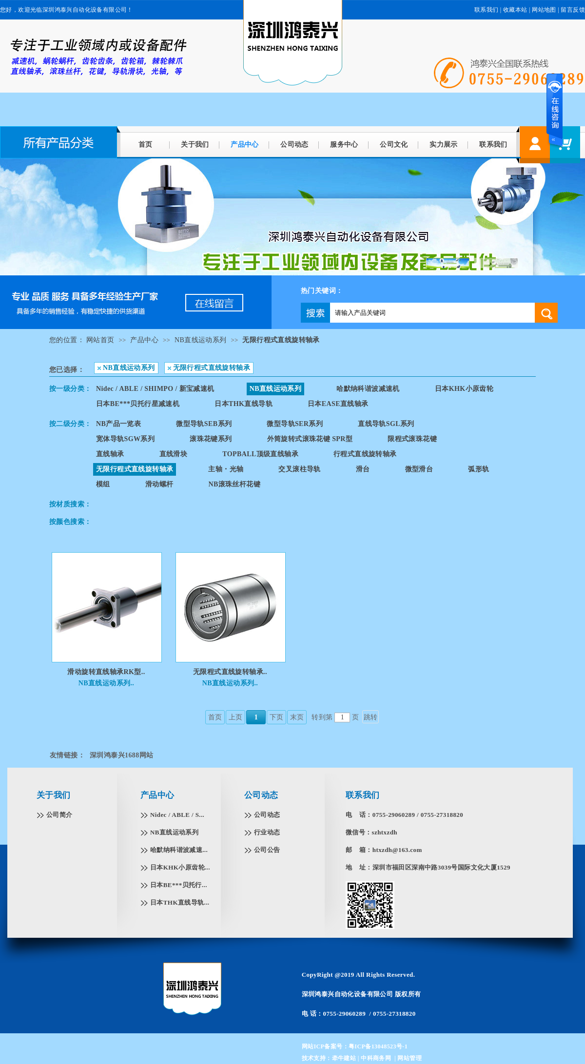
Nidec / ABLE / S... (177, 814)
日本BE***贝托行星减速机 (137, 403)
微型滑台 (419, 469)
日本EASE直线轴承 (338, 403)
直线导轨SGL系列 (386, 423)
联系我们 (486, 9)
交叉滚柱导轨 (299, 469)
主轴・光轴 (225, 469)
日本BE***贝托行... (178, 885)
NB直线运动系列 (201, 340)
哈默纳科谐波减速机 (368, 388)
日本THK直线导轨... (179, 902)
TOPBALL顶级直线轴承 (260, 454)
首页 (145, 144)
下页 (277, 717)
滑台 (363, 469)
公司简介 (59, 814)
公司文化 (394, 144)
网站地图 (544, 9)
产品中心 (245, 144)
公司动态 (294, 144)
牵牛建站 (344, 1058)
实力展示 (443, 144)
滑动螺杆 (159, 484)
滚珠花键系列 (211, 439)
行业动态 (267, 832)
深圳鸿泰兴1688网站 (121, 755)
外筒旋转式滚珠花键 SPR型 (310, 439)
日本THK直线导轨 (243, 403)
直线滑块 (173, 454)
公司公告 (267, 849)
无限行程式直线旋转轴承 (280, 340)
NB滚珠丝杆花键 (234, 484)
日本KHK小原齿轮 (464, 388)
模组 (103, 484)
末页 (297, 717)
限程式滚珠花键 (412, 439)
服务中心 (344, 144)
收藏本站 (515, 9)
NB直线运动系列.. (106, 683)
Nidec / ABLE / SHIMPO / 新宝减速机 (155, 388)
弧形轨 (478, 469)
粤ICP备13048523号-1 (378, 1046)
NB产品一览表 (118, 423)
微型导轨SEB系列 (204, 423)
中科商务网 (376, 1058)
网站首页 (100, 340)
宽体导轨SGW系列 (125, 439)
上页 (236, 717)
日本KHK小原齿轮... (180, 867)
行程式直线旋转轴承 (365, 454)
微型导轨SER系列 (295, 423)
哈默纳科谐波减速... (179, 849)
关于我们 (195, 144)
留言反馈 (573, 9)
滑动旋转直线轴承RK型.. (106, 672)
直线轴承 (110, 454)
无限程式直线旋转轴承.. (230, 672)
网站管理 (409, 1058)
